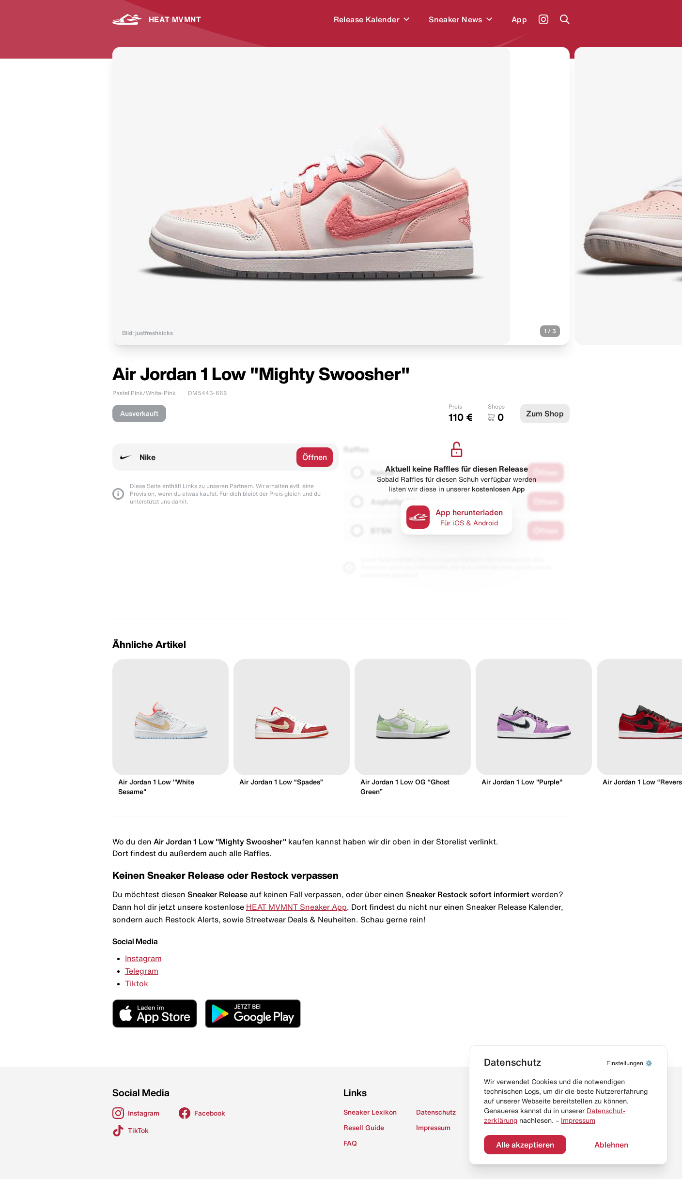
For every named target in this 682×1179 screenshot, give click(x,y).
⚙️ (629, 1063)
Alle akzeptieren (525, 1144)
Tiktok (136, 983)
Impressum (578, 1120)
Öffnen (314, 457)
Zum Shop (545, 413)
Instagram (143, 958)
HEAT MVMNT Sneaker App (296, 907)
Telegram (141, 971)
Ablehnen (611, 1144)
